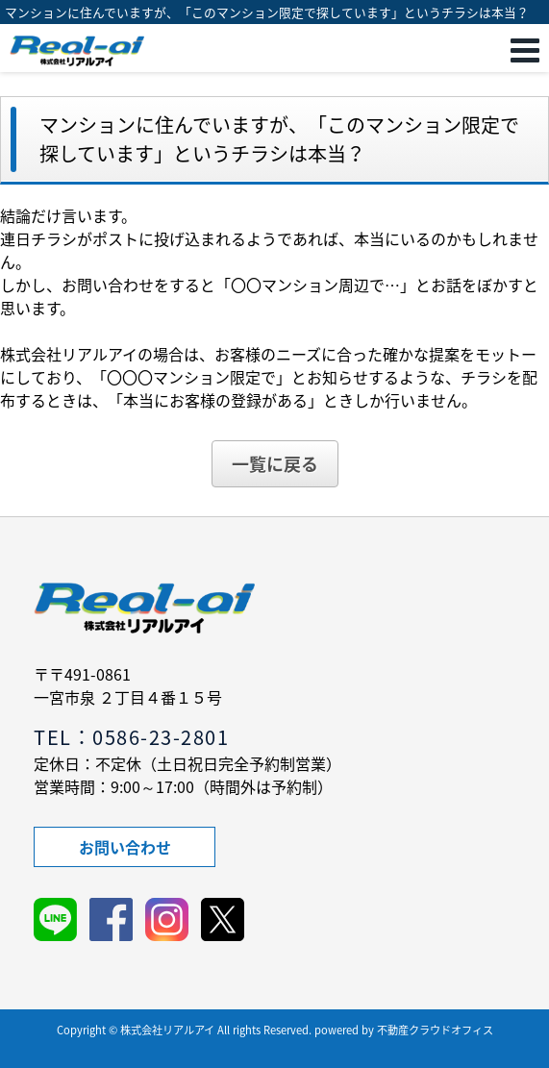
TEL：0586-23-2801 (131, 737)
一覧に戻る (275, 464)
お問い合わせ (125, 846)
